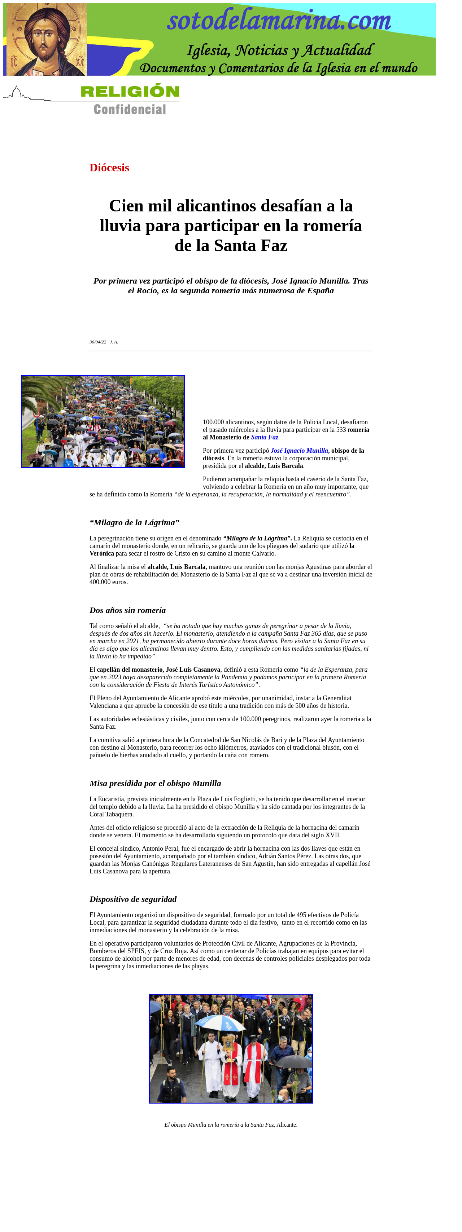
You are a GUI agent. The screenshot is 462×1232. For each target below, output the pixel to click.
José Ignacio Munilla (299, 450)
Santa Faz (264, 437)
